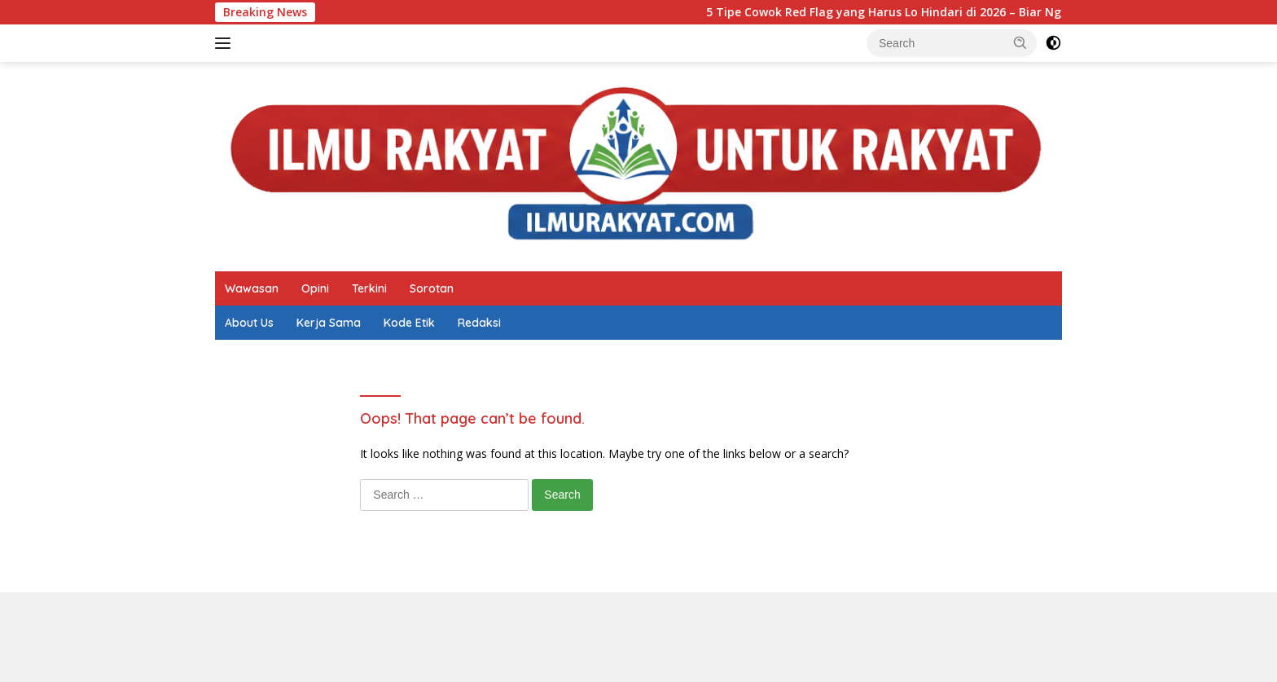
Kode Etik (409, 322)
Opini (315, 288)
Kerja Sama (328, 322)
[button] (1020, 42)
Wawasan (252, 288)
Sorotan (432, 288)
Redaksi (479, 322)
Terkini (369, 288)
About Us (249, 322)
